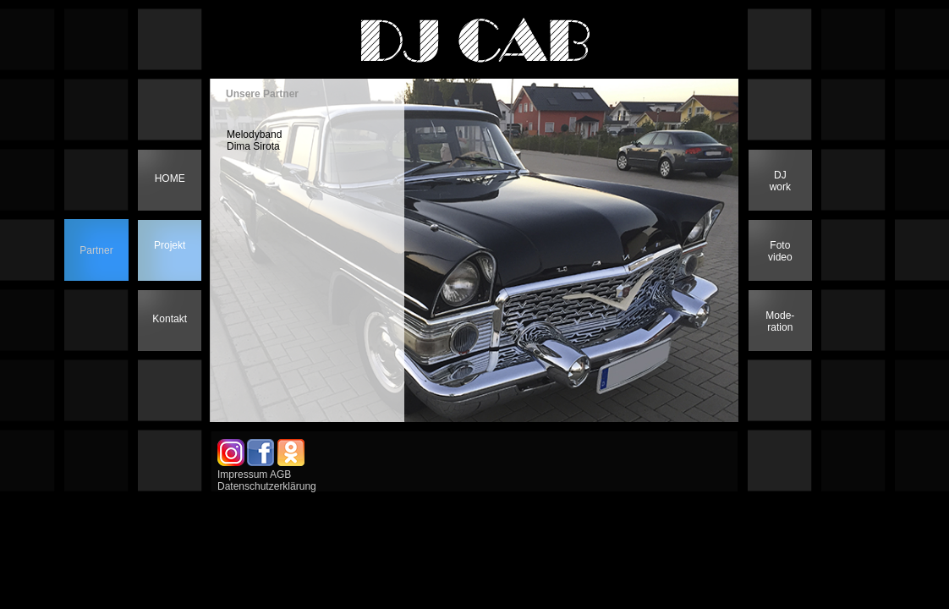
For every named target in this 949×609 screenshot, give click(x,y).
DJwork (780, 181)
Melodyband (254, 134)
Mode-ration (779, 321)
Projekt (169, 245)
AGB (280, 474)
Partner (96, 250)
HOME (170, 178)
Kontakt (169, 319)
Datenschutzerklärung (266, 486)
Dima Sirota (253, 146)
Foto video (780, 251)
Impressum (242, 474)
